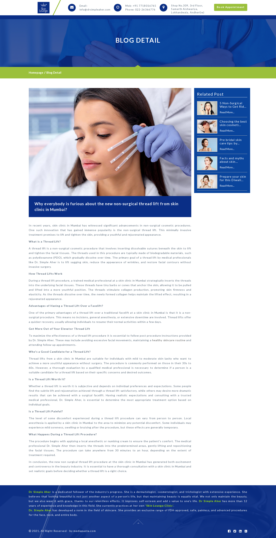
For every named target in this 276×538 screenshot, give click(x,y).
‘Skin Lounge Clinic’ (159, 505)
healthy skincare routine (169, 340)
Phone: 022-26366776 (140, 9)
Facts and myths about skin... (232, 159)
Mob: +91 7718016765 (140, 5)
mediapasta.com (84, 530)
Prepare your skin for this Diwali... (233, 178)
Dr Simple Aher (40, 491)
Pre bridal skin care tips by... (231, 141)
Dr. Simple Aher (40, 510)
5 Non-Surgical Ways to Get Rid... (233, 104)
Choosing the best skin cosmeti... (233, 123)
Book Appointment (231, 7)
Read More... (227, 112)
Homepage (36, 72)
